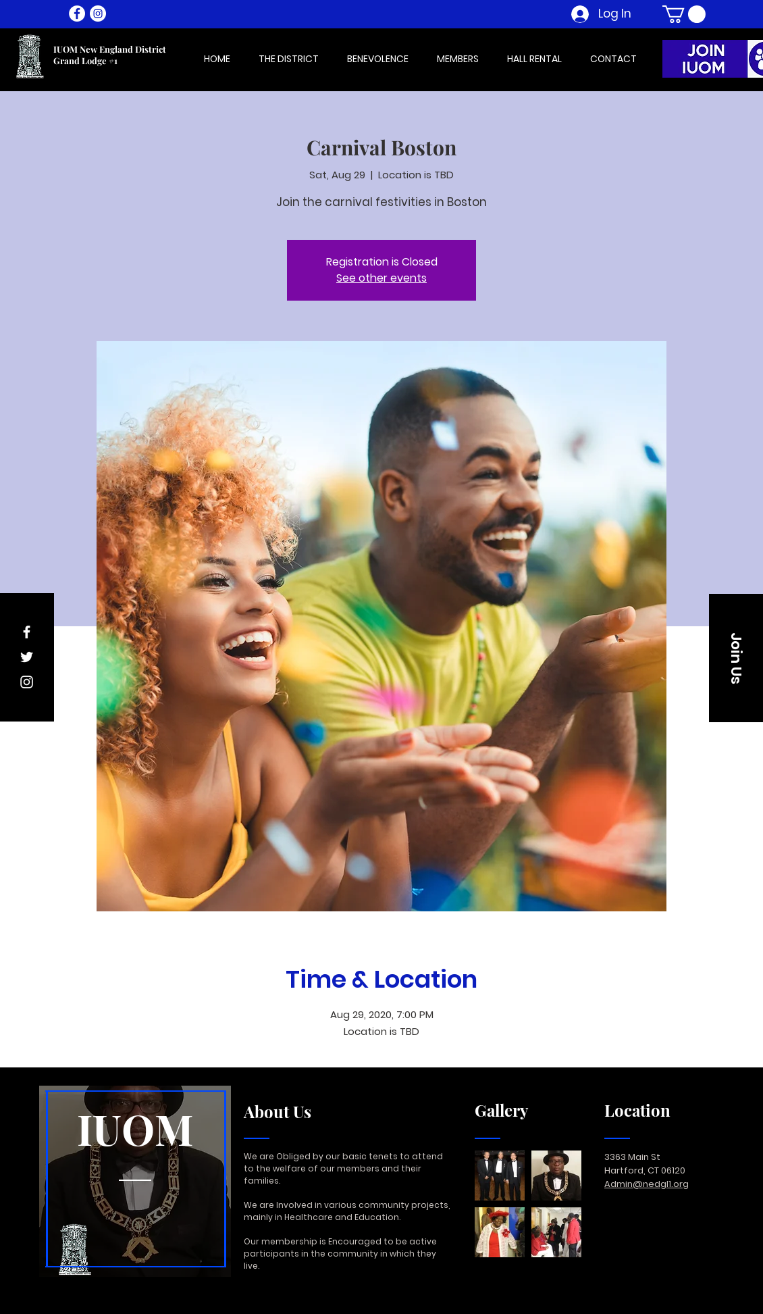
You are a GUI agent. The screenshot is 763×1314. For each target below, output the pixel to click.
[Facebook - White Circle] (77, 13)
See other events (381, 278)
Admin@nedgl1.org (646, 1184)
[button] (684, 14)
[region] (135, 1182)
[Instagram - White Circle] (98, 13)
